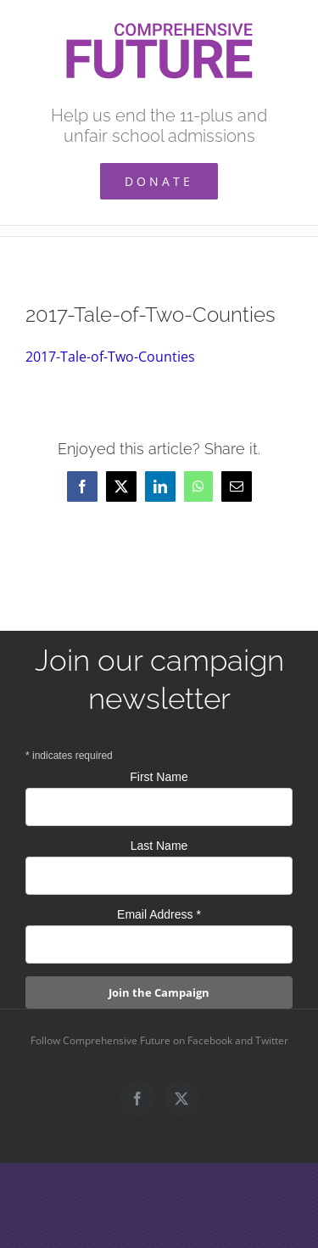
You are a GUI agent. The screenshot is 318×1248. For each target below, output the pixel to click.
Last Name (159, 845)
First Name (158, 777)
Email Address (159, 914)
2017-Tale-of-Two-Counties (110, 356)
